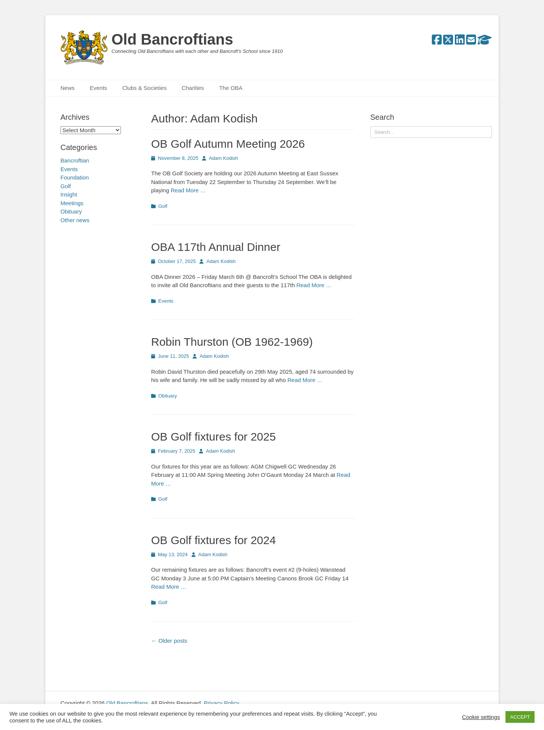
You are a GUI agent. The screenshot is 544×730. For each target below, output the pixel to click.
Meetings (71, 203)
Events (98, 88)
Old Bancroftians (172, 39)
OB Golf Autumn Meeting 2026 (228, 144)
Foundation (74, 177)
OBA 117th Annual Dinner (215, 247)
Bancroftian (74, 160)
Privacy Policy (221, 703)
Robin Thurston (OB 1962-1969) (232, 342)
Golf (162, 206)
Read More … (188, 190)
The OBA (231, 88)
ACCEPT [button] (520, 717)
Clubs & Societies (144, 88)
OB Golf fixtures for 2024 (213, 540)
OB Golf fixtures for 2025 (213, 436)
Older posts (169, 640)
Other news (75, 220)
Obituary (167, 396)
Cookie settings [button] (481, 717)
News (67, 88)
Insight (68, 194)
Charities (193, 88)
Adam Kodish (223, 158)
